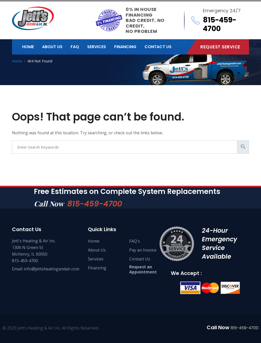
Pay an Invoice (142, 250)
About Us (97, 250)
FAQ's (134, 241)
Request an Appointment (143, 269)
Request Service (220, 47)
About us (52, 47)
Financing (125, 47)
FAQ (75, 47)
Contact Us (139, 259)
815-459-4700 (94, 204)
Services (96, 47)
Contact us (158, 47)
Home (28, 47)
